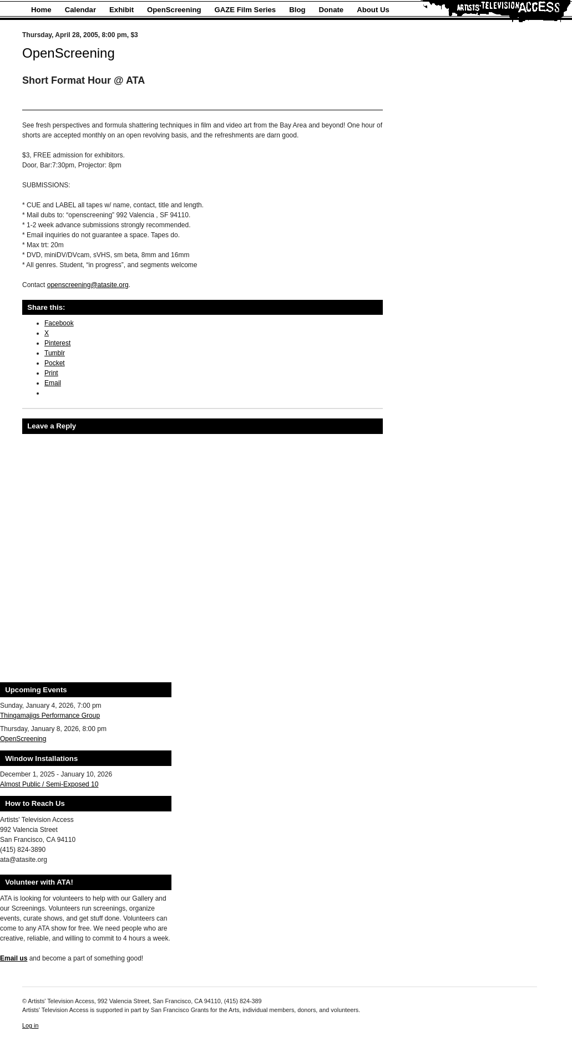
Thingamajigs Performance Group (50, 715)
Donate (331, 10)
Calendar (80, 10)
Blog (297, 10)
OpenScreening (174, 10)
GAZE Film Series (245, 10)
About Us (373, 10)
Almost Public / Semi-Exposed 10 (49, 784)
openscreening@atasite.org (88, 285)
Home (41, 10)
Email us (13, 958)
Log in (30, 1025)
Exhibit (121, 10)
